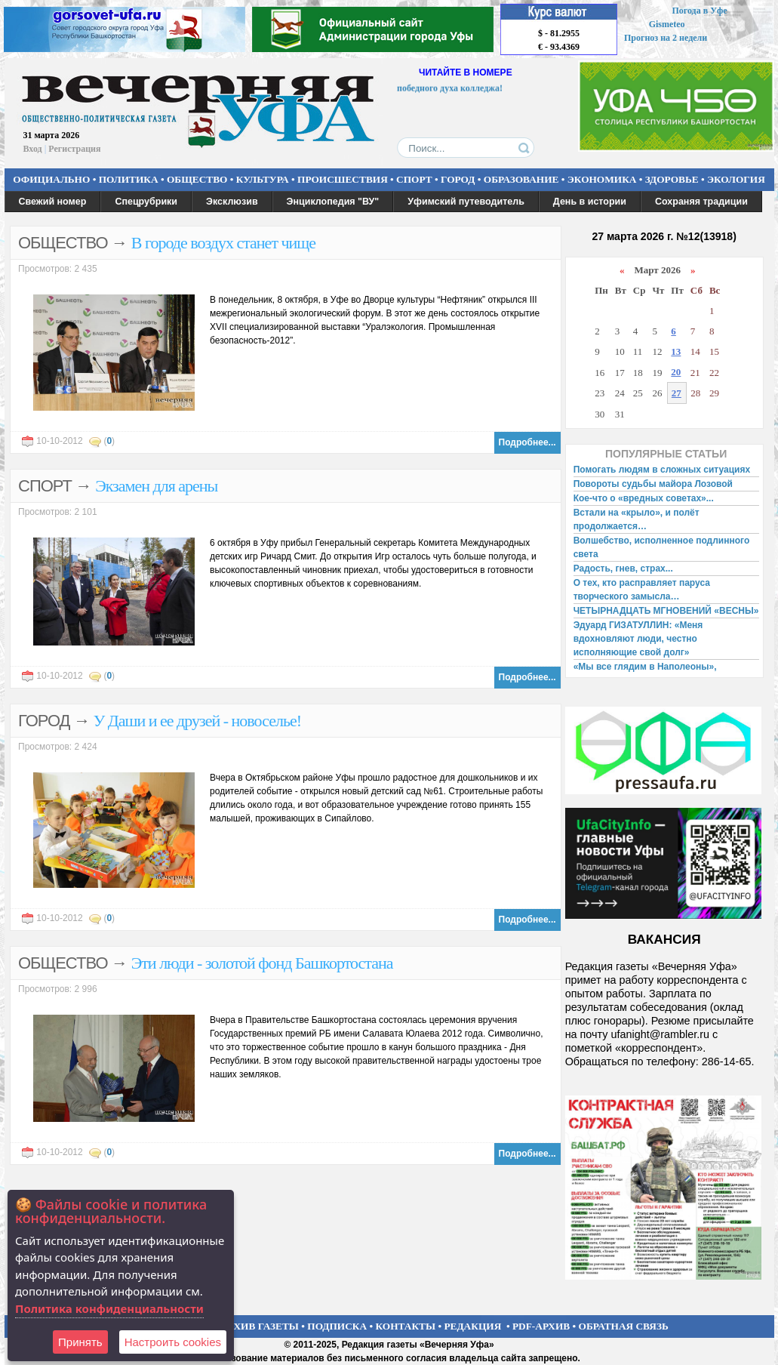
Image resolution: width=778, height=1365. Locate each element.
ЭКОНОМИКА (602, 179)
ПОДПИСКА (337, 1326)
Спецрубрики (146, 201)
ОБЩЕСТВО (197, 179)
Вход (32, 148)
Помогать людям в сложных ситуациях (662, 469)
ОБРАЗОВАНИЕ (521, 179)
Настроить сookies (173, 1342)
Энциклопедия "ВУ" (333, 201)
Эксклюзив (232, 201)
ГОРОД (458, 179)
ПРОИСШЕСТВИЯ (342, 179)
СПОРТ (414, 179)
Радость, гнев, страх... (623, 568)
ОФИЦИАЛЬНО (51, 179)
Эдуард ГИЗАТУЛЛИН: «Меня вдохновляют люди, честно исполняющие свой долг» (638, 639)
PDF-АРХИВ (541, 1326)
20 (676, 371)
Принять (80, 1342)
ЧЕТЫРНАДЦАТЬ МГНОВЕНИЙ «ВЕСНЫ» (666, 610)
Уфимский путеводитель (465, 201)
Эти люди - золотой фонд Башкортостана (262, 963)
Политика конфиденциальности (109, 1308)
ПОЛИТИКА (128, 179)
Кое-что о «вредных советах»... (644, 498)
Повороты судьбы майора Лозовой (653, 484)
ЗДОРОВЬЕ (672, 179)
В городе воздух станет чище (223, 242)
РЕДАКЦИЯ (472, 1326)
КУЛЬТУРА (262, 179)
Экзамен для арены (156, 485)
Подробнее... (527, 442)
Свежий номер (53, 201)
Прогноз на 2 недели (665, 37)
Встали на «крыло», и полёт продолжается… (637, 519)
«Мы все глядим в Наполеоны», (645, 666)
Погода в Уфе (699, 10)
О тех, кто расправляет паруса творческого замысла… (642, 590)
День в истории (589, 201)
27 (676, 393)
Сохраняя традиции (701, 201)
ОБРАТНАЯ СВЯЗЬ (624, 1326)
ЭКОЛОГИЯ (736, 179)
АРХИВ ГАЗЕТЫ (259, 1326)
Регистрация (74, 148)
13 (676, 351)
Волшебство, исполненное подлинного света (662, 547)
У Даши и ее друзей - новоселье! (197, 720)
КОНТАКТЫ (406, 1326)
